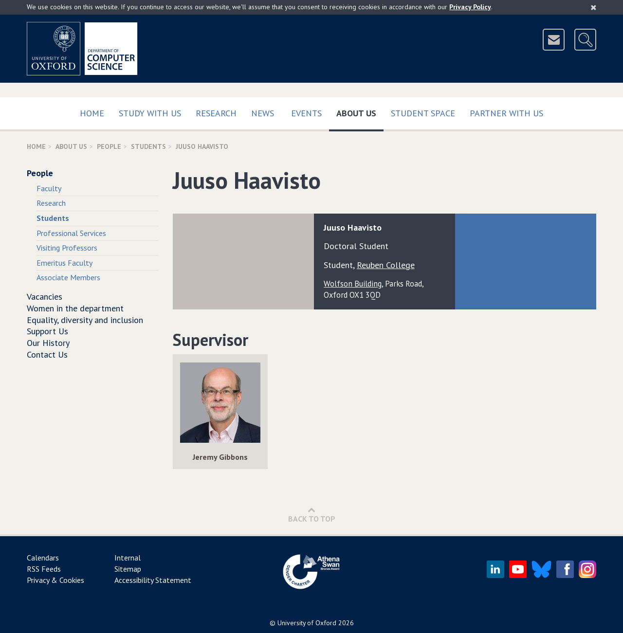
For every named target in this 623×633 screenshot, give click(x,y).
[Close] (593, 7)
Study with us (150, 113)
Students (148, 146)
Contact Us (47, 354)
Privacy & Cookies (55, 580)
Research (216, 113)
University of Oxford (306, 622)
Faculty (49, 188)
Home (92, 113)
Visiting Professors (67, 248)
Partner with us (506, 113)
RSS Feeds (44, 569)
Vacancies (44, 296)
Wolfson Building (353, 283)
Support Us (47, 331)
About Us (360, 111)
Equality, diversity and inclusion (85, 320)
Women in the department (75, 308)
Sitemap (127, 569)
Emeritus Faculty (64, 263)
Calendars (43, 557)
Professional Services (71, 233)
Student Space (423, 113)
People (109, 146)
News (262, 113)
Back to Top (311, 515)
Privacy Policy (470, 6)
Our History (48, 342)
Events (306, 113)
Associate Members (68, 277)
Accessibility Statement (152, 580)
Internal (127, 557)
